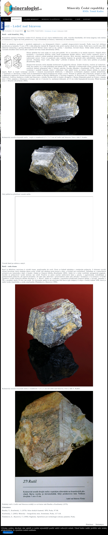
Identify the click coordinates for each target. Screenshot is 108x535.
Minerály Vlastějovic (51, 19)
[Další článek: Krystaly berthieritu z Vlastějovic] (100, 524)
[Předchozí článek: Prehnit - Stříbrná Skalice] (89, 524)
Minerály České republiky (86, 8)
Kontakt (86, 19)
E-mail (54, 31)
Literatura (67, 19)
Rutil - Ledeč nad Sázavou (21, 26)
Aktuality (16, 19)
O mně (77, 19)
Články (6, 19)
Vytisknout (48, 31)
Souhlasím (8, 532)
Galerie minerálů (31, 19)
